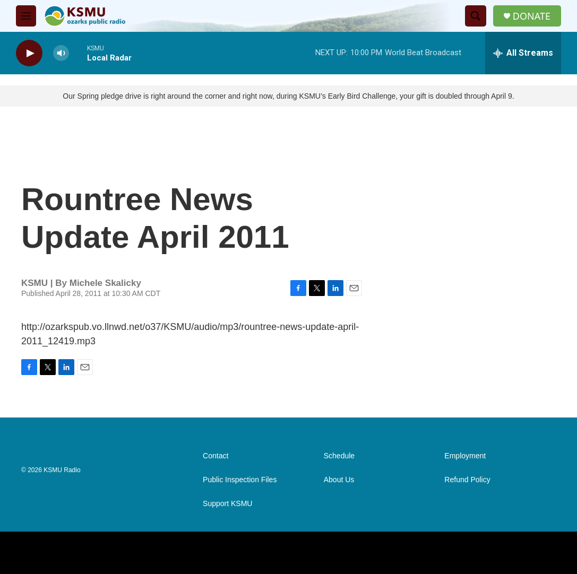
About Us (339, 480)
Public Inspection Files (240, 480)
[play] (29, 53)
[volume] (61, 53)
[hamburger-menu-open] (26, 16)
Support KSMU (227, 504)
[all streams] (523, 53)
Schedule (339, 456)
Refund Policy (467, 480)
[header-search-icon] (475, 16)
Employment (465, 456)
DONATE (531, 16)
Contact (215, 456)
